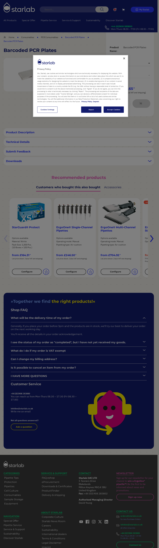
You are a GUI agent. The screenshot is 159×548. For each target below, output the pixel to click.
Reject (91, 109)
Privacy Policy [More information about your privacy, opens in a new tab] (86, 101)
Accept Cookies (113, 109)
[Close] (124, 58)
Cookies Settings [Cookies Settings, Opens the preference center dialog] (47, 109)
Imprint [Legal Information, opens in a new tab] (96, 101)
